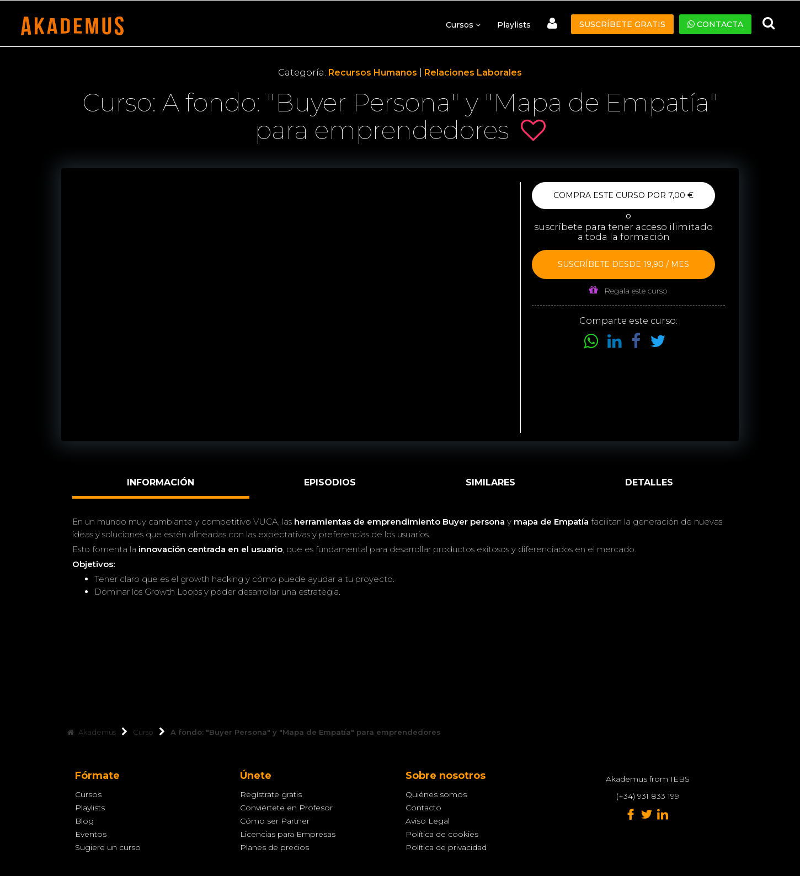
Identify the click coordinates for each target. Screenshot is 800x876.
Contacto (423, 808)
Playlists (514, 25)
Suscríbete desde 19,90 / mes (623, 264)
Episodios (330, 482)
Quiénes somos (436, 794)
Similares (490, 482)
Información (160, 482)
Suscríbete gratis (622, 24)
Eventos (90, 834)
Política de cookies (442, 834)
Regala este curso (628, 290)
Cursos (88, 794)
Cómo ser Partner (275, 821)
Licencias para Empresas (287, 834)
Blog (84, 821)
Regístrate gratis (271, 794)
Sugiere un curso (108, 847)
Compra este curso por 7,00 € (623, 195)
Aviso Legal (428, 821)
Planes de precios (274, 847)
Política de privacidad (446, 847)
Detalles (649, 482)
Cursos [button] (463, 25)
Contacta (715, 24)
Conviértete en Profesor (286, 808)
